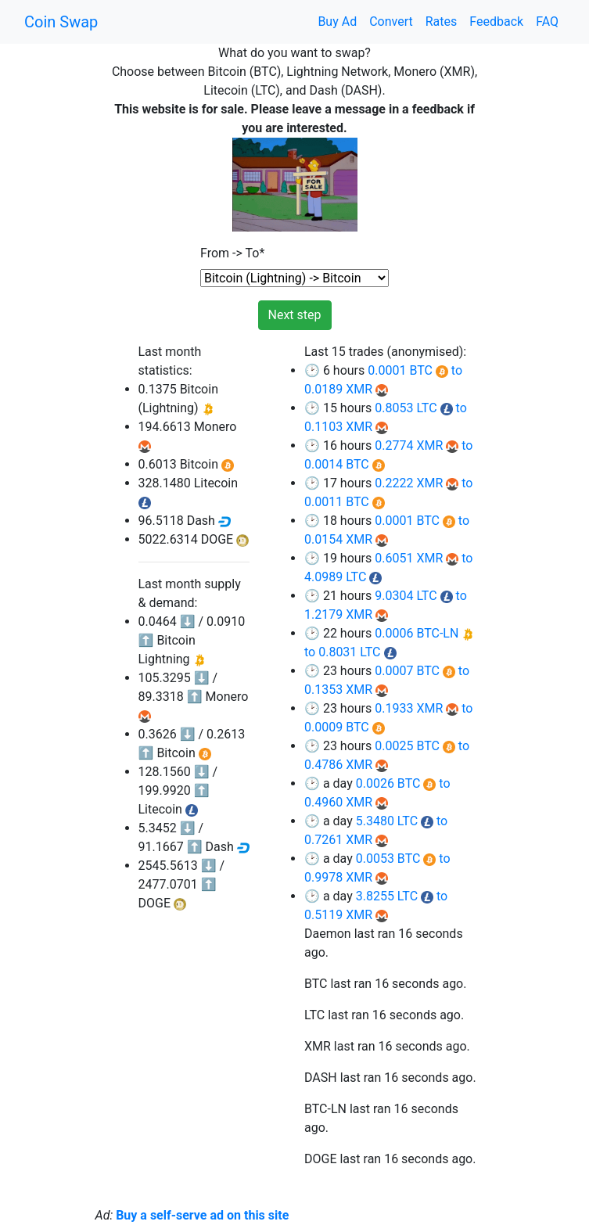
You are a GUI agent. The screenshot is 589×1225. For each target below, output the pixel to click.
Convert (391, 21)
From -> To (232, 253)
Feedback (496, 21)
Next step (294, 314)
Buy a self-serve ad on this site (202, 1215)
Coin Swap (61, 22)
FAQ (547, 21)
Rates (442, 21)
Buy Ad (337, 21)
